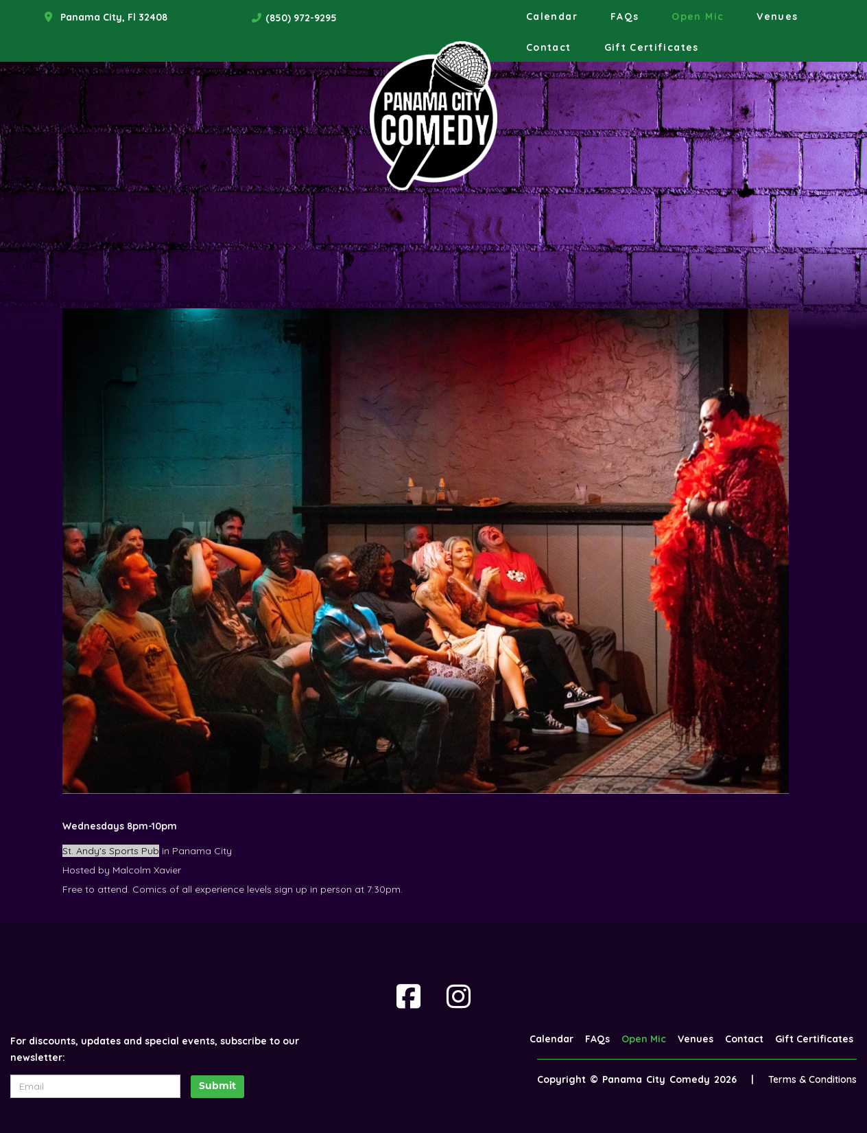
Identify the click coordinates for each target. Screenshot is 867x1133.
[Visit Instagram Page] (459, 996)
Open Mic (698, 16)
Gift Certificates (651, 47)
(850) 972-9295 (301, 18)
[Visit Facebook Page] (408, 996)
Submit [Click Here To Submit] (217, 1087)
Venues (777, 16)
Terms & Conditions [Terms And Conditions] (812, 1079)
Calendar (552, 16)
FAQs (624, 16)
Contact (548, 47)
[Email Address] (95, 1086)
